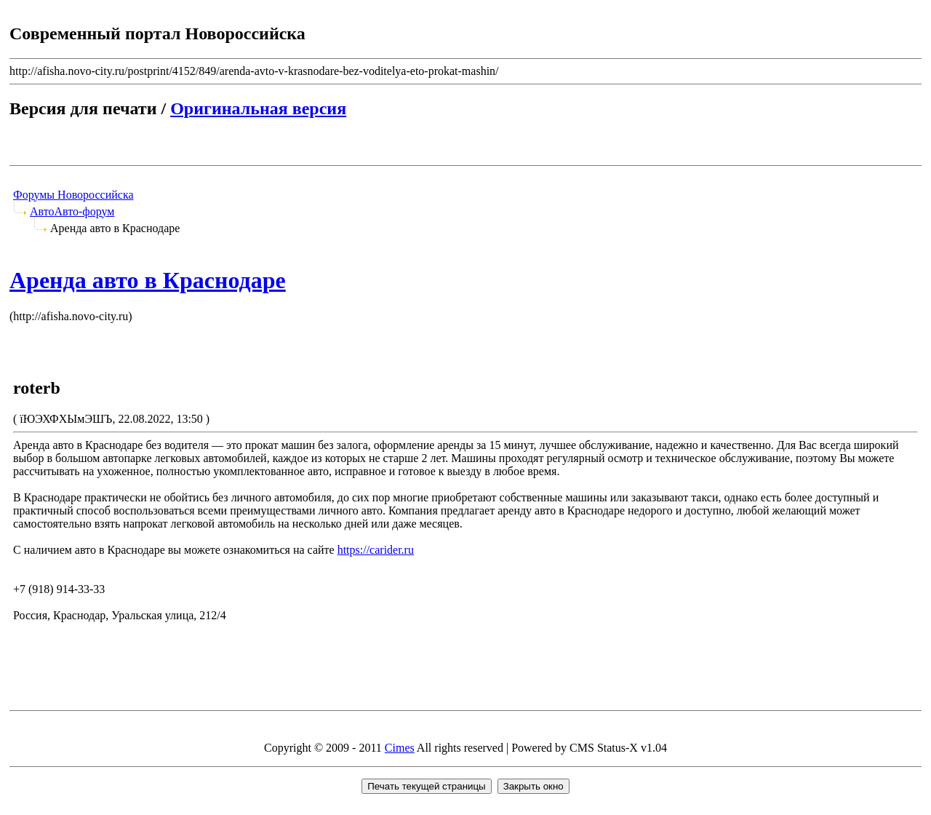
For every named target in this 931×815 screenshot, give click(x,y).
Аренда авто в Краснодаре (147, 280)
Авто (42, 211)
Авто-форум (85, 211)
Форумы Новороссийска (73, 194)
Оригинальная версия (258, 108)
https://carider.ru (375, 550)
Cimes (400, 748)
